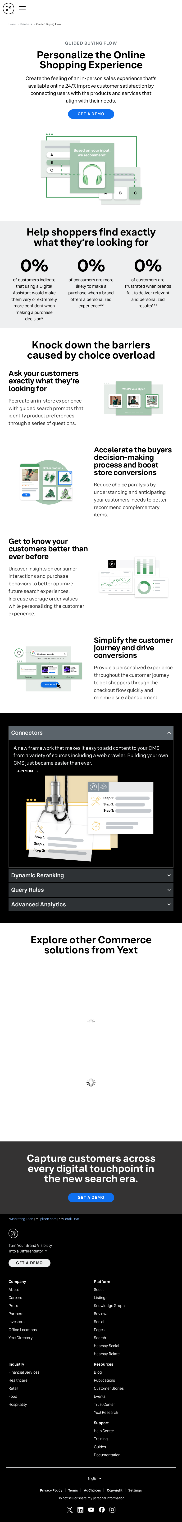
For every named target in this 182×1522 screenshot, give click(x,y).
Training (101, 1439)
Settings (135, 1490)
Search (100, 1338)
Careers (15, 1297)
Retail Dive (71, 1219)
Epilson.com (47, 1219)
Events (99, 1396)
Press (13, 1305)
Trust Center (104, 1404)
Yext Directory (21, 1338)
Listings (100, 1297)
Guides (100, 1447)
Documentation (107, 1455)
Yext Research (106, 1412)
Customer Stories (108, 1388)
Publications (104, 1380)
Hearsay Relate (107, 1354)
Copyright (115, 1490)
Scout (99, 1289)
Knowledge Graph (109, 1305)
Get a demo (91, 113)
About (14, 1289)
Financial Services (24, 1372)
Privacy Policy (51, 1490)
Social (99, 1322)
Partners (16, 1314)
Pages (99, 1330)
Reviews (101, 1314)
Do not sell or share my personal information (91, 1498)
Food (13, 1396)
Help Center (104, 1431)
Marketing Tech (21, 1219)
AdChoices (92, 1490)
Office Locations (22, 1330)
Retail (13, 1388)
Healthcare (18, 1380)
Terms (73, 1490)
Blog (98, 1372)
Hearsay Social (106, 1346)
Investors (16, 1322)
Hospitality (18, 1404)
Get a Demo (91, 1197)
